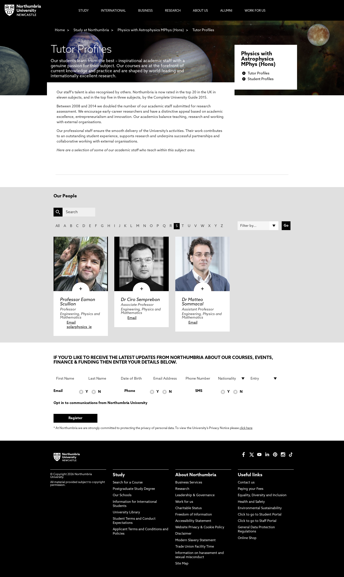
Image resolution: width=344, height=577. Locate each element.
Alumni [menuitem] (226, 11)
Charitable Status (188, 508)
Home (60, 30)
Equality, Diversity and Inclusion (262, 495)
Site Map (181, 563)
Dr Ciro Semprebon (140, 300)
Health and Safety (251, 502)
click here (246, 428)
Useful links (250, 475)
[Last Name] (102, 378)
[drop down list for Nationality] (231, 378)
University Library (126, 512)
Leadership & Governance (195, 495)
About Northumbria (195, 475)
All (58, 226)
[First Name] (70, 378)
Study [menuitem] (84, 11)
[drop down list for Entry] (264, 378)
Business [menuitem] (145, 11)
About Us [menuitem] (200, 11)
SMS (198, 391)
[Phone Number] (199, 378)
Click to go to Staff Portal (257, 521)
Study (119, 475)
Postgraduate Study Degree (134, 489)
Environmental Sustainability (260, 508)
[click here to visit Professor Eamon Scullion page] (81, 264)
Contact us (246, 482)
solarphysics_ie (79, 327)
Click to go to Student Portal (259, 514)
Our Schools (122, 495)
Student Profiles (261, 79)
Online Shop (247, 538)
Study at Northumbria (91, 30)
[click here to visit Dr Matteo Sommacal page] (202, 264)
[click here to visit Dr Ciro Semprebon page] (141, 264)
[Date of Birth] (134, 378)
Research (182, 489)
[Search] (79, 212)
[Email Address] (167, 378)
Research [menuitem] (173, 11)
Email (71, 323)
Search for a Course (128, 482)
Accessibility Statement (193, 521)
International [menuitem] (113, 11)
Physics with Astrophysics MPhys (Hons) (151, 30)
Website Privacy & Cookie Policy (199, 527)
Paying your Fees (250, 489)
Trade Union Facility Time (194, 546)
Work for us (184, 502)
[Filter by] (258, 225)
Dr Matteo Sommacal (192, 302)
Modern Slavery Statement (195, 540)
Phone (129, 391)
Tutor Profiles (203, 30)
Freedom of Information (193, 514)
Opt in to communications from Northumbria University (100, 403)
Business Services (188, 482)
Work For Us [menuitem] (255, 11)
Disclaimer (183, 534)
